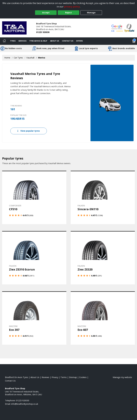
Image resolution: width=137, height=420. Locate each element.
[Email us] (24, 404)
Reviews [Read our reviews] (45, 377)
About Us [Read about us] (34, 377)
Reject (68, 12)
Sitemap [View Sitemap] (73, 377)
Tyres (13, 41)
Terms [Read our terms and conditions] (63, 377)
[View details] (34, 197)
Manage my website (122, 377)
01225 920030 (42, 32)
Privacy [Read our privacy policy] (55, 377)
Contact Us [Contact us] (67, 41)
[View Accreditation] (129, 27)
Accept (46, 12)
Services (22, 41)
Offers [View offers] (79, 41)
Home (7, 57)
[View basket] (134, 41)
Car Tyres (18, 57)
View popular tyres (28, 130)
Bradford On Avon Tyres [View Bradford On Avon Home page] (16, 377)
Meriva (41, 57)
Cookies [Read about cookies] (83, 377)
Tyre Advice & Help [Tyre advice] (38, 41)
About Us (54, 41)
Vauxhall (30, 57)
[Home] (4, 41)
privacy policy (72, 6)
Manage (91, 12)
